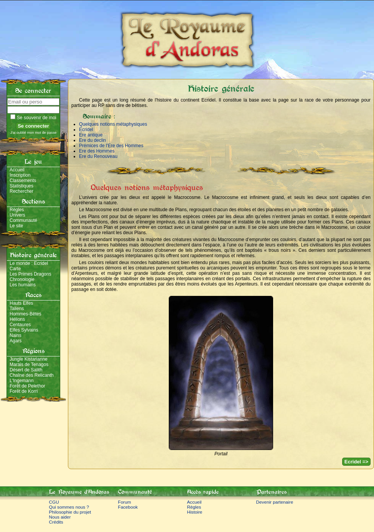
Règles (17, 209)
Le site (16, 225)
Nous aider (60, 516)
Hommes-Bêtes (25, 314)
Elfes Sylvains (24, 330)
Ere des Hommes (97, 151)
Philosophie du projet (70, 511)
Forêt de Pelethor (27, 386)
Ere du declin (92, 140)
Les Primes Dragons (30, 274)
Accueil (17, 169)
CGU (54, 501)
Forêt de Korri (24, 391)
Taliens (17, 308)
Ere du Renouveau (98, 156)
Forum (124, 501)
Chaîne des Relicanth (32, 375)
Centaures (20, 324)
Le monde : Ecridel (29, 263)
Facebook (128, 506)
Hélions (17, 319)
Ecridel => (356, 462)
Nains (15, 335)
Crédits (56, 521)
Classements (23, 180)
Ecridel (86, 129)
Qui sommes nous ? (69, 506)
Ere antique (90, 135)
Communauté (23, 220)
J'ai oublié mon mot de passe (33, 133)
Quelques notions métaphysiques (113, 124)
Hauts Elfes (21, 303)
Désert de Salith (26, 370)
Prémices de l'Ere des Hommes (111, 145)
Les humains (23, 284)
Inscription (20, 175)
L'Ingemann (21, 380)
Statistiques (21, 186)
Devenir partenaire (274, 501)
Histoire (195, 511)
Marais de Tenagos (29, 364)
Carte (15, 268)
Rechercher (21, 191)
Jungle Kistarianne (29, 359)
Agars (15, 340)
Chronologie (22, 279)
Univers (17, 215)
